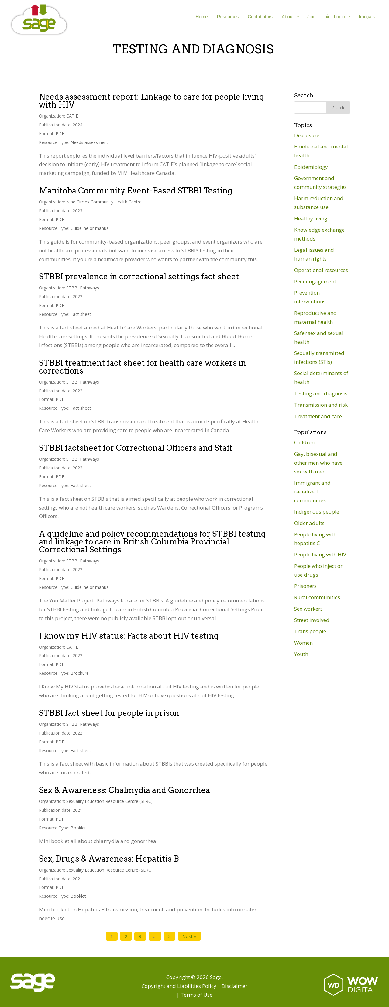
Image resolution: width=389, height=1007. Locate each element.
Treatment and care (318, 416)
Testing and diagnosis (320, 393)
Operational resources (321, 270)
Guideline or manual (90, 228)
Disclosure (306, 135)
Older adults (309, 523)
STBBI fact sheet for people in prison (109, 713)
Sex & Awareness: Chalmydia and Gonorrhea (124, 790)
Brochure (80, 673)
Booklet (78, 828)
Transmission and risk (321, 404)
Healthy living (310, 218)
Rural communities (317, 597)
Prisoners (305, 585)
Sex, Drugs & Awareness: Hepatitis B (109, 858)
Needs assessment (89, 142)
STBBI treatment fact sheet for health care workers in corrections (142, 366)
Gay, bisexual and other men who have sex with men (318, 462)
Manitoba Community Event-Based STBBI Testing (135, 190)
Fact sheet (81, 314)
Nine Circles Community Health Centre (104, 202)
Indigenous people (316, 511)
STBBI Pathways (82, 288)
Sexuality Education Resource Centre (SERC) (109, 801)
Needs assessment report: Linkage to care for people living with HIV (151, 100)
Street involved (311, 619)
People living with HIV (320, 554)
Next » (189, 936)
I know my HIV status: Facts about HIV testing (129, 635)
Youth (301, 653)
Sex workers (308, 608)
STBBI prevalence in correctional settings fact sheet (139, 276)
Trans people (310, 631)
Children (304, 442)
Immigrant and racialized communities (312, 491)
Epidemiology (311, 166)
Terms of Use (196, 994)
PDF (60, 133)
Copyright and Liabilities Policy (179, 985)
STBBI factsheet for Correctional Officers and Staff (135, 447)
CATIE (72, 116)
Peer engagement (315, 281)
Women (303, 642)
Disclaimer (234, 985)
